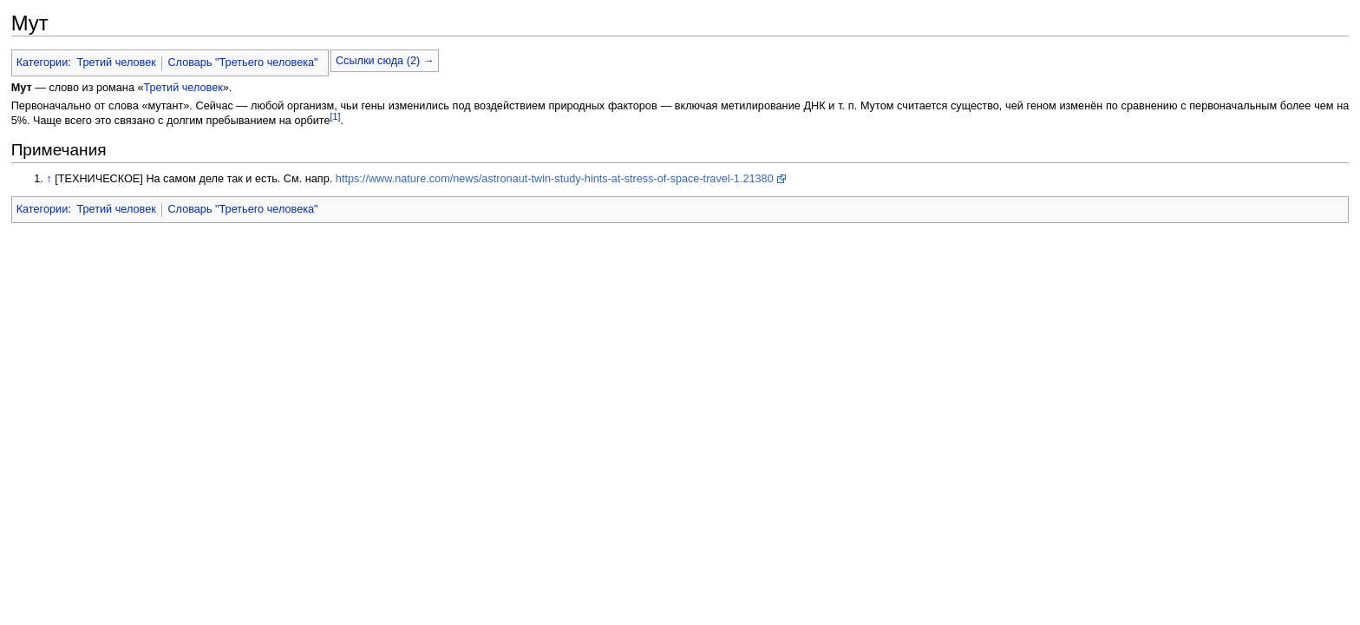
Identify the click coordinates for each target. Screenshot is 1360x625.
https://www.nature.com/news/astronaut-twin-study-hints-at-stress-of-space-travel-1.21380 (555, 179)
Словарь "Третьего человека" (242, 62)
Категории (42, 62)
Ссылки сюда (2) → (385, 61)
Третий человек (115, 62)
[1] (335, 116)
